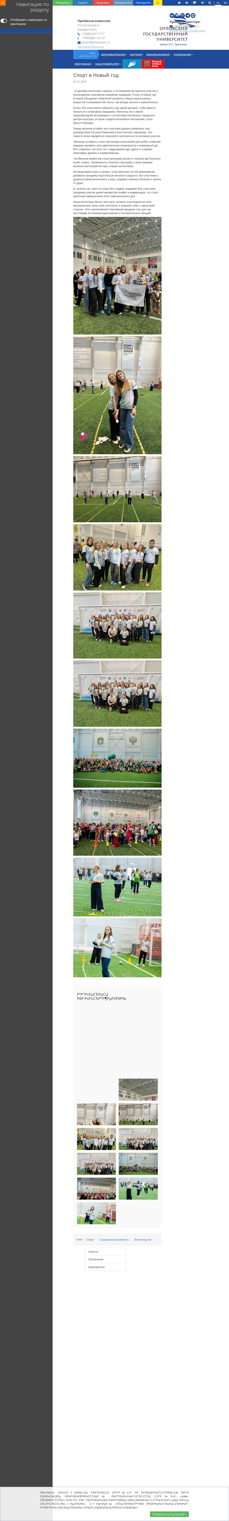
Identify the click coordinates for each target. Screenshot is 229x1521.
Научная (137, 54)
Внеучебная (84, 64)
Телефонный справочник (188, 30)
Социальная (183, 54)
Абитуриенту (62, 3)
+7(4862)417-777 (91, 34)
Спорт (90, 1239)
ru (218, 2)
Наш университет (108, 64)
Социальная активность (114, 1239)
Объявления (95, 1259)
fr (218, 8)
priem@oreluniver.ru (94, 42)
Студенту (83, 3)
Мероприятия (96, 1267)
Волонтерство (143, 1239)
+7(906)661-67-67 (91, 38)
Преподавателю (123, 3)
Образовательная (114, 54)
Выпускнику (103, 3)
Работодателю (143, 3)
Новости (93, 1251)
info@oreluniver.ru (184, 26)
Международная (158, 54)
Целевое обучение (91, 47)
